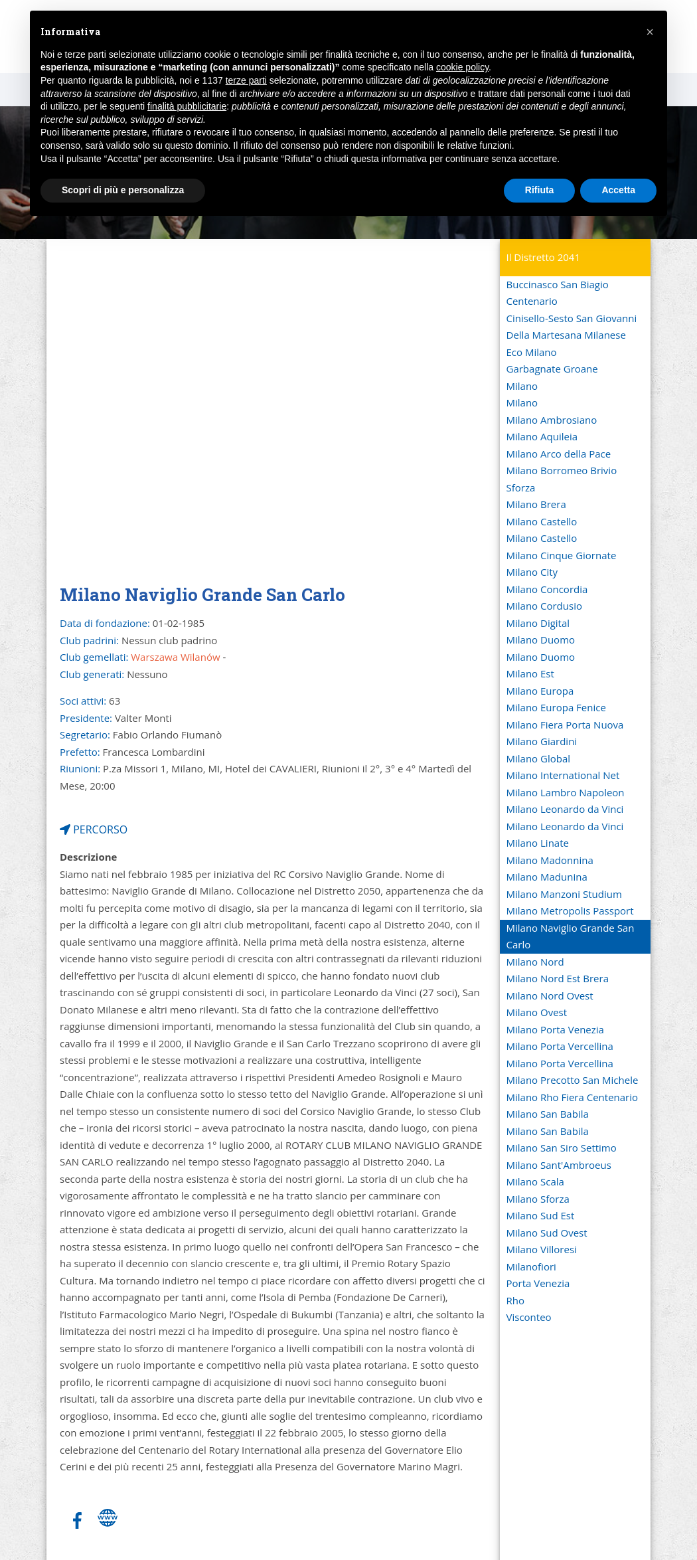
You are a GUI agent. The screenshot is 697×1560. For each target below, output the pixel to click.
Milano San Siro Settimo (561, 1147)
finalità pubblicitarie (186, 106)
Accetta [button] (618, 190)
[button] (649, 32)
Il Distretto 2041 (543, 257)
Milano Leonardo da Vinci (565, 809)
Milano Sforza (538, 1198)
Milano (522, 385)
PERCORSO (93, 829)
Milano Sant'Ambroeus (558, 1164)
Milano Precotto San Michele (572, 1079)
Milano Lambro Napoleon (565, 792)
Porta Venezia (538, 1283)
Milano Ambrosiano (551, 419)
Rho (515, 1300)
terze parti (246, 80)
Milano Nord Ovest (549, 995)
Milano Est (530, 673)
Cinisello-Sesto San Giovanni (571, 318)
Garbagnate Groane (552, 368)
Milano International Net (563, 775)
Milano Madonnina (549, 860)
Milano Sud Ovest (546, 1232)
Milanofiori (531, 1266)
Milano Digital (538, 623)
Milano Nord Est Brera (557, 978)
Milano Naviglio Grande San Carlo (570, 936)
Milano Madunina (546, 876)
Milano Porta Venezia (555, 1029)
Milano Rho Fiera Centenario (572, 1097)
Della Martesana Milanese (566, 334)
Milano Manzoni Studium (564, 894)
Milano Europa (540, 690)
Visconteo (529, 1317)
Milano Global (538, 758)
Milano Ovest (537, 1012)
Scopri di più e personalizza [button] (123, 190)
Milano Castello (542, 521)
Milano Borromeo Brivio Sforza (561, 479)
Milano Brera (536, 504)
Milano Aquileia (542, 436)
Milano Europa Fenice (556, 707)
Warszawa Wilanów (175, 656)
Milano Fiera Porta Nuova (565, 724)
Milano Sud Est (540, 1215)
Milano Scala (535, 1181)
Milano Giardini (542, 741)
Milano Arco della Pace (558, 453)
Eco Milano (531, 352)
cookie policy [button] (462, 67)
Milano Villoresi (541, 1249)
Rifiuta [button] (539, 190)
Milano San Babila (547, 1113)
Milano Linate (537, 842)
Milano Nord (535, 961)
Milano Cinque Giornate (561, 555)
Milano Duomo (541, 639)
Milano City (532, 571)
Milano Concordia (547, 589)
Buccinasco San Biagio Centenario (557, 293)
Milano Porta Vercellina (559, 1046)
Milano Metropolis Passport (570, 910)
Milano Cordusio (544, 605)
